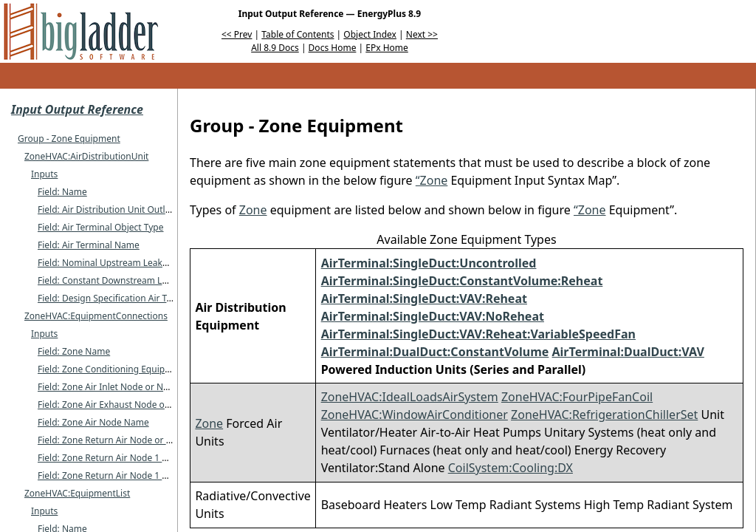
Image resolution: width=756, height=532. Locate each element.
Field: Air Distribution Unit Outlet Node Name (131, 209)
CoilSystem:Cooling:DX (510, 468)
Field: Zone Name (74, 351)
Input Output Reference (77, 109)
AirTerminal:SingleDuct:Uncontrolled (429, 263)
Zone (253, 210)
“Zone (432, 180)
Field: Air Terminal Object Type (101, 227)
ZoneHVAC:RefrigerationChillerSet (604, 414)
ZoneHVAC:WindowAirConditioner (414, 414)
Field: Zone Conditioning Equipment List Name (134, 369)
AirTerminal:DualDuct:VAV (628, 352)
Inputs (44, 174)
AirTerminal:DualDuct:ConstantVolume (435, 352)
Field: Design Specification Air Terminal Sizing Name (145, 298)
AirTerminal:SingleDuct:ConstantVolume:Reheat (462, 281)
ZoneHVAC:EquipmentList (77, 493)
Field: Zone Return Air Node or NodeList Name (134, 440)
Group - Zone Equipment (69, 138)
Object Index (369, 34)
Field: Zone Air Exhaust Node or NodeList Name (136, 404)
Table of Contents (297, 34)
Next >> (422, 34)
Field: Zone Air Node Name (93, 422)
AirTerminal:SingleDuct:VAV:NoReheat (432, 316)
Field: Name (62, 191)
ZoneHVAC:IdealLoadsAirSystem (409, 397)
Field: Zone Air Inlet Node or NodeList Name (129, 387)
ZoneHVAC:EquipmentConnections (96, 316)
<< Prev (236, 34)
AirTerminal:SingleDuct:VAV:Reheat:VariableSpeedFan (478, 334)
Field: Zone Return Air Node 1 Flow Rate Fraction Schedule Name (171, 457)
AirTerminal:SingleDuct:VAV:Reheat (424, 298)
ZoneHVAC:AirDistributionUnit (86, 156)
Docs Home (333, 47)
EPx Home (386, 47)
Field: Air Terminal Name (89, 245)
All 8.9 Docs (275, 47)
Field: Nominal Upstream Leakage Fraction (126, 262)
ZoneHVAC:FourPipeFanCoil (577, 397)
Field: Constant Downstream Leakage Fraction (133, 280)
